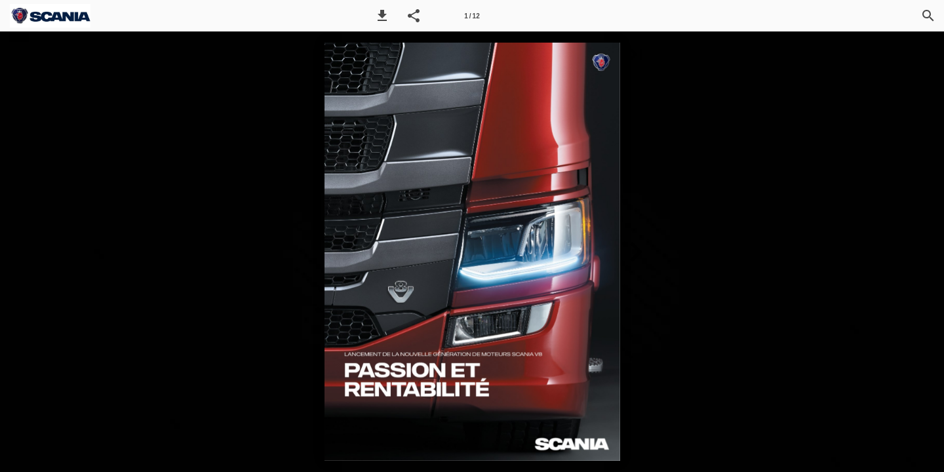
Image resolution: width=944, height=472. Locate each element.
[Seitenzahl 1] (472, 15)
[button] (382, 15)
